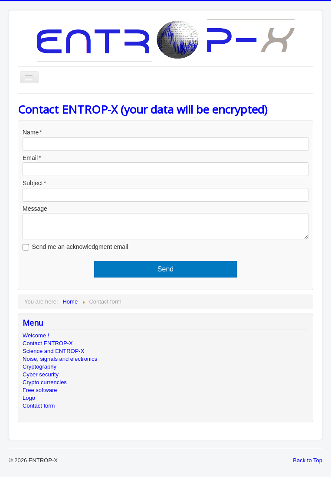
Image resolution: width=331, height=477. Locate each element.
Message (35, 208)
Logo (29, 398)
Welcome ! (36, 335)
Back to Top (307, 460)
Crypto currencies (45, 382)
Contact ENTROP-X (48, 343)
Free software (40, 390)
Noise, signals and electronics (60, 359)
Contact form (39, 405)
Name (31, 132)
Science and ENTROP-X (53, 351)
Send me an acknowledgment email (80, 246)
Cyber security (41, 374)
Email (30, 157)
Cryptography (39, 366)
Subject (33, 183)
